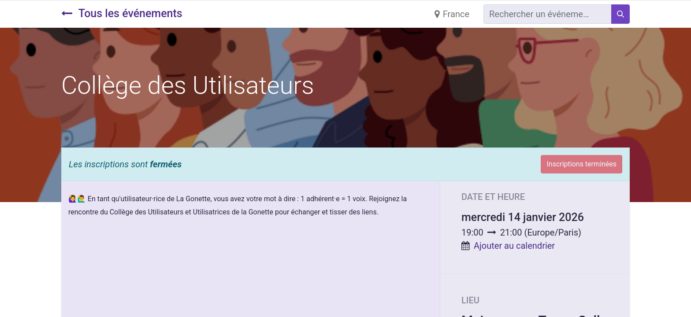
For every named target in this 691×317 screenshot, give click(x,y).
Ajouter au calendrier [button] (514, 245)
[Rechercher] (620, 14)
